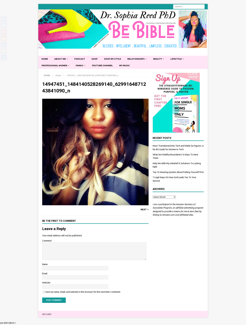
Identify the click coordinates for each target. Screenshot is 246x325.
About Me (61, 59)
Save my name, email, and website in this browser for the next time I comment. (83, 292)
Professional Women (55, 65)
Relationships (138, 59)
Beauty (160, 59)
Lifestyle (179, 59)
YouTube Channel (104, 65)
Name (45, 264)
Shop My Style (114, 59)
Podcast (80, 59)
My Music (126, 65)
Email (44, 273)
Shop (95, 59)
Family (80, 65)
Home (44, 59)
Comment (47, 241)
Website (46, 283)
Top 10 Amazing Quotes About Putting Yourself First (178, 172)
